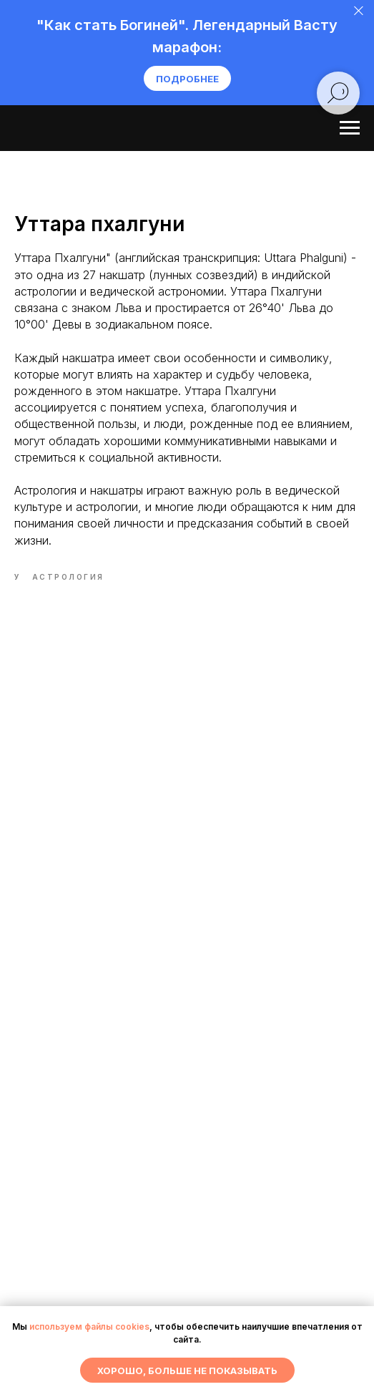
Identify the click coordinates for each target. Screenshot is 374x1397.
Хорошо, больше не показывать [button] (187, 1370)
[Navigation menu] (350, 128)
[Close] (358, 11)
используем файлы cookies (89, 1326)
